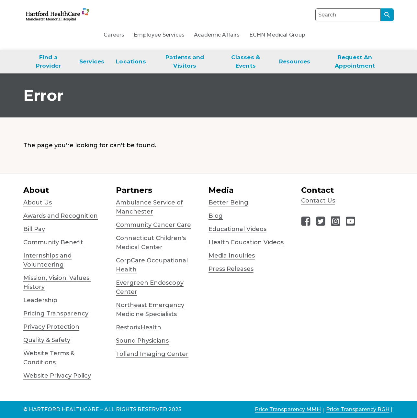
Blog (215, 215)
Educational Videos (237, 229)
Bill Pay (34, 229)
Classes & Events (245, 61)
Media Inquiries (231, 255)
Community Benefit (53, 242)
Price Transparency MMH (288, 409)
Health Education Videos (246, 242)
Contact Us (318, 200)
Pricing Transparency (55, 313)
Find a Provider (48, 61)
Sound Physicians (142, 340)
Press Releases (231, 268)
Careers (114, 35)
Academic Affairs (217, 35)
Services (91, 61)
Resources (294, 61)
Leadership (40, 300)
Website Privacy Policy (57, 375)
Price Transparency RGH (357, 409)
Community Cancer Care (153, 224)
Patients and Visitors (184, 61)
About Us (37, 202)
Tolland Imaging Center (152, 354)
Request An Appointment (355, 61)
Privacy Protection (51, 326)
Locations (131, 61)
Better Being (228, 202)
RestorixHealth (138, 327)
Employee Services (159, 35)
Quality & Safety (46, 340)
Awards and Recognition (60, 215)
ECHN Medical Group (277, 35)
